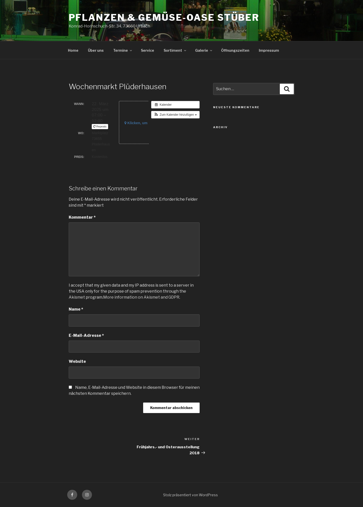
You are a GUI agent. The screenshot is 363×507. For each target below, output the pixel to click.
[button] (175, 114)
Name (76, 309)
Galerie (204, 50)
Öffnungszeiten (235, 50)
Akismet (77, 297)
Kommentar (82, 217)
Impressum (269, 50)
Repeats (100, 126)
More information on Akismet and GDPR (141, 297)
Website (77, 361)
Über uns (96, 50)
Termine (123, 50)
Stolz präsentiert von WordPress (190, 495)
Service (147, 50)
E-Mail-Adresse (86, 335)
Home (73, 50)
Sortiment (175, 50)
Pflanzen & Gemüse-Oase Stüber (164, 17)
